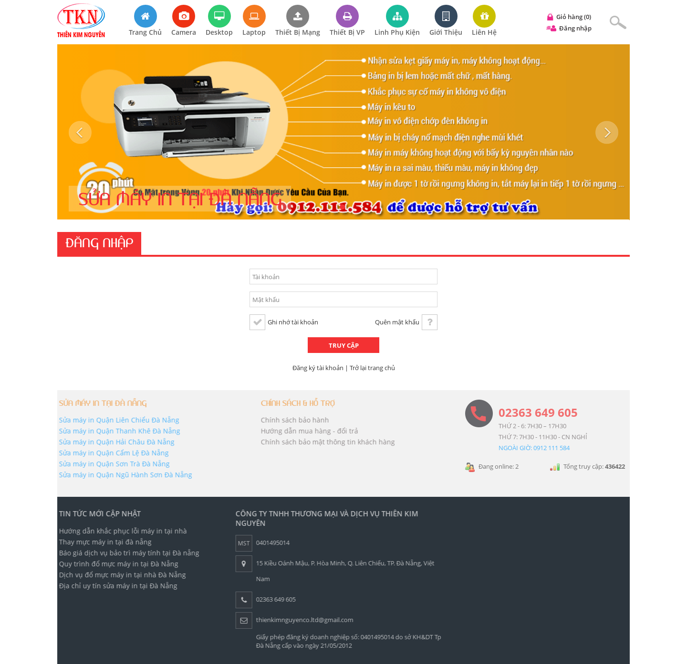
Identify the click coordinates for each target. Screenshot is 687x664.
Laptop (254, 21)
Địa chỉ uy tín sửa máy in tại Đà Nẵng (116, 585)
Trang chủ (145, 21)
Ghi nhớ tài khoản (293, 322)
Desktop (219, 21)
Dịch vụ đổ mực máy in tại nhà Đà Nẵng (120, 574)
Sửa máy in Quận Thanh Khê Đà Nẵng (117, 430)
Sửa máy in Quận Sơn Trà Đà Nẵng (112, 463)
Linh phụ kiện (397, 21)
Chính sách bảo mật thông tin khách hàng (326, 441)
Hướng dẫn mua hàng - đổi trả (307, 430)
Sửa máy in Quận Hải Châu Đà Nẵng (115, 441)
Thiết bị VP (347, 21)
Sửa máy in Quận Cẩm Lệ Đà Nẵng (112, 452)
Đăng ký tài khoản (318, 367)
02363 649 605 (538, 412)
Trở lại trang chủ (372, 367)
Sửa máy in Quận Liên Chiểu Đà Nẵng (117, 419)
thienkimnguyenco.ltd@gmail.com (303, 619)
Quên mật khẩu (397, 322)
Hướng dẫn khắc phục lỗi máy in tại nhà (121, 530)
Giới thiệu (445, 21)
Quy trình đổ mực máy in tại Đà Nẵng (117, 563)
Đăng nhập (575, 28)
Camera (183, 21)
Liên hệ (484, 21)
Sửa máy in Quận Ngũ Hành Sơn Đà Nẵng (123, 474)
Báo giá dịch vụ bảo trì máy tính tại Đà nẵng (127, 552)
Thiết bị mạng (297, 21)
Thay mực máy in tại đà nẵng (103, 541)
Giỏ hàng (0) (573, 16)
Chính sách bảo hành (293, 419)
